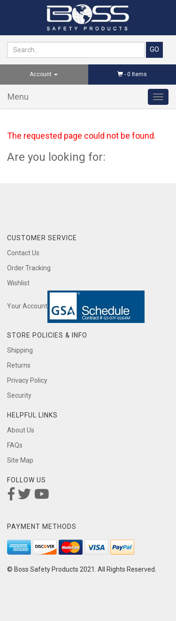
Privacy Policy (27, 380)
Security (19, 395)
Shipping (20, 350)
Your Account (27, 306)
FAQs (15, 445)
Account (44, 74)
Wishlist (18, 283)
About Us (20, 430)
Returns (19, 365)
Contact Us (23, 253)
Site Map (20, 460)
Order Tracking (29, 268)
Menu (18, 97)
